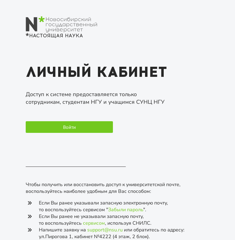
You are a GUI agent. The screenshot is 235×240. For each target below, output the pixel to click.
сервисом (94, 223)
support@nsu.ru (105, 230)
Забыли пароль (125, 209)
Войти (69, 127)
